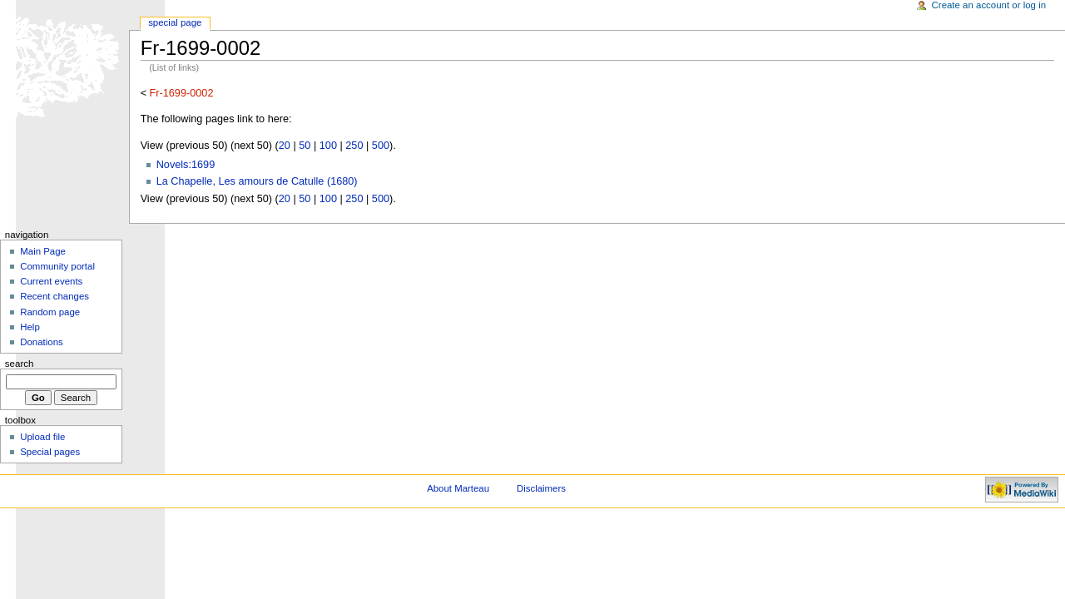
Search (19, 364)
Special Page (174, 22)
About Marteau (458, 488)
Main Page (43, 251)
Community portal (57, 266)
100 (328, 145)
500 (380, 145)
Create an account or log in (989, 5)
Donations (41, 342)
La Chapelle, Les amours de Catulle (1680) (257, 181)
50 (304, 145)
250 (354, 145)
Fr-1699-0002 (182, 93)
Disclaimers (541, 488)
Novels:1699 (185, 165)
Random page (50, 312)
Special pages (50, 452)
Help (30, 327)
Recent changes (54, 296)
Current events (51, 281)
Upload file (42, 437)
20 (284, 145)
